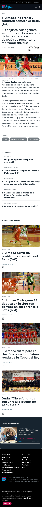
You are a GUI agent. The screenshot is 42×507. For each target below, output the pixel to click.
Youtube (25, 465)
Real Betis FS (33, 139)
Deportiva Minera (10, 190)
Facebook (26, 460)
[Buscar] (38, 7)
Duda (3, 13)
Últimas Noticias (24, 2)
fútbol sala (6, 249)
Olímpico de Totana (11, 168)
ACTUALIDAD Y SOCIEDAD (26, 439)
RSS (23, 467)
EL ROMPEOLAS (23, 428)
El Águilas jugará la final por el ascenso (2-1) (18, 160)
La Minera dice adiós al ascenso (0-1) (21, 206)
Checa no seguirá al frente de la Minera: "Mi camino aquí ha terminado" (19, 195)
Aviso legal (6, 470)
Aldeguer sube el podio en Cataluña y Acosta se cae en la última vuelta (22, 183)
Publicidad (6, 460)
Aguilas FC (8, 157)
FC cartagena (36, 2)
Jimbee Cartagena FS (18, 139)
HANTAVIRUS (12, 1)
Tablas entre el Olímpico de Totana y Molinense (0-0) (21, 172)
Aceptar (7, 504)
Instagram (26, 462)
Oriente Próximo (18, 2)
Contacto (26, 455)
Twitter (25, 457)
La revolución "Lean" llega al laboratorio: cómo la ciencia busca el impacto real (28, 432)
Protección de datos (10, 467)
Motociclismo (9, 179)
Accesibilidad (7, 472)
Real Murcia (30, 2)
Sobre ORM (6, 455)
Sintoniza (6, 457)
